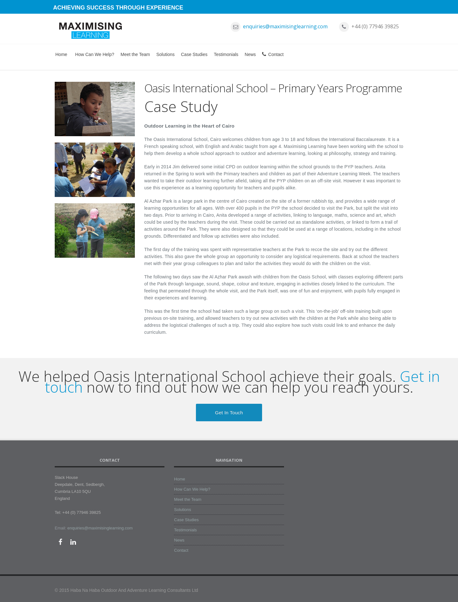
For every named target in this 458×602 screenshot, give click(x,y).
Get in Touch (229, 412)
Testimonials (226, 54)
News (250, 54)
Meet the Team (135, 54)
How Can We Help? (94, 54)
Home (61, 54)
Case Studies (194, 54)
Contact (272, 54)
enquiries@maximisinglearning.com (285, 26)
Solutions (165, 54)
